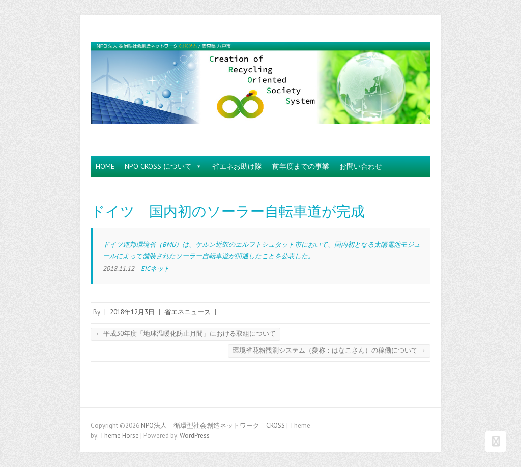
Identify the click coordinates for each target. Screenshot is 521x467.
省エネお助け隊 (237, 166)
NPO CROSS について (163, 166)
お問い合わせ (360, 166)
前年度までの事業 (300, 166)
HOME (105, 166)
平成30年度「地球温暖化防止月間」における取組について (185, 333)
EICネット (155, 268)
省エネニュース (187, 312)
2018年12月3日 (132, 312)
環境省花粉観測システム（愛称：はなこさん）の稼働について (329, 350)
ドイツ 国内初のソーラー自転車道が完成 (228, 211)
